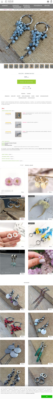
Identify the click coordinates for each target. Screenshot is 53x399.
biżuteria (23, 93)
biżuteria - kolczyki (29, 165)
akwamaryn (7, 95)
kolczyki (29, 93)
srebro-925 (13, 95)
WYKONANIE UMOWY (8, 156)
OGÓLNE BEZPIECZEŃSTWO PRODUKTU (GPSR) (12, 160)
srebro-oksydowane (26, 95)
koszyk (48, 2)
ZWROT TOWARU (7, 154)
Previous (2, 35)
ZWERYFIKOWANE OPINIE (8, 110)
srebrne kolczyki (31, 97)
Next (51, 35)
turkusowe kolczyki (44, 95)
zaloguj (51, 2)
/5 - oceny (25, 88)
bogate (37, 95)
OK (46, 396)
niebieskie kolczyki (22, 97)
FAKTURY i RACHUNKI (8, 158)
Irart (29, 86)
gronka (32, 95)
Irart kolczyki (26, 282)
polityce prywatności (30, 393)
